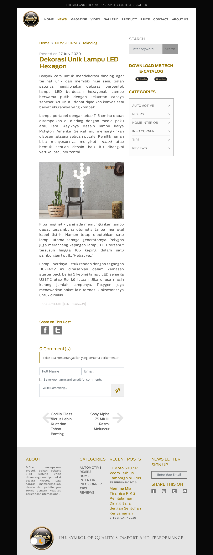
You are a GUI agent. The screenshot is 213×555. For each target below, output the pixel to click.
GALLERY (111, 19)
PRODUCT (129, 19)
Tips (151, 140)
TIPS (83, 488)
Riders (151, 114)
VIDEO (95, 19)
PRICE (145, 19)
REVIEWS (87, 492)
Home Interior (151, 123)
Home (44, 43)
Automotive (151, 106)
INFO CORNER (91, 484)
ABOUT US (180, 19)
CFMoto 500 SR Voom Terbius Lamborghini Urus (125, 473)
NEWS (62, 19)
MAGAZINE (79, 19)
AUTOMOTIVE (90, 467)
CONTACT (160, 19)
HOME (49, 19)
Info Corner (151, 131)
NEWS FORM (66, 43)
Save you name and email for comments (72, 379)
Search (170, 49)
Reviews (151, 148)
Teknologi (90, 43)
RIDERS (86, 471)
